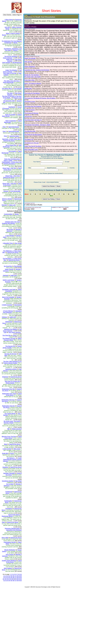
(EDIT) (27, 15)
